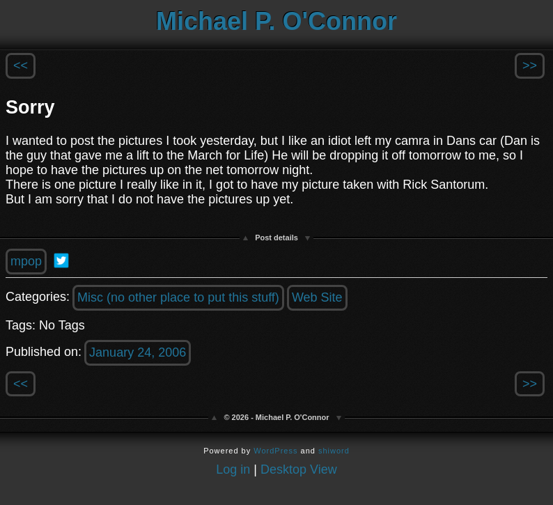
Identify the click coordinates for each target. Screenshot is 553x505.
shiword (334, 450)
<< (20, 65)
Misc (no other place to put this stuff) (178, 297)
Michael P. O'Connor (276, 21)
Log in (233, 469)
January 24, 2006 (137, 352)
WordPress (275, 450)
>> (529, 65)
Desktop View (298, 469)
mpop (26, 261)
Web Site (317, 297)
